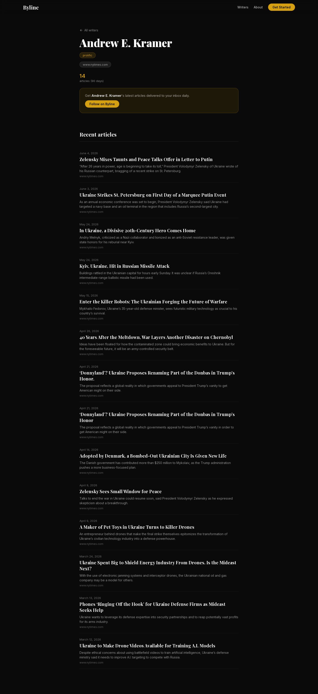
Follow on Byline (102, 104)
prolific (87, 55)
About (258, 7)
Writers (242, 7)
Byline (31, 7)
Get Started (282, 7)
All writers (89, 30)
